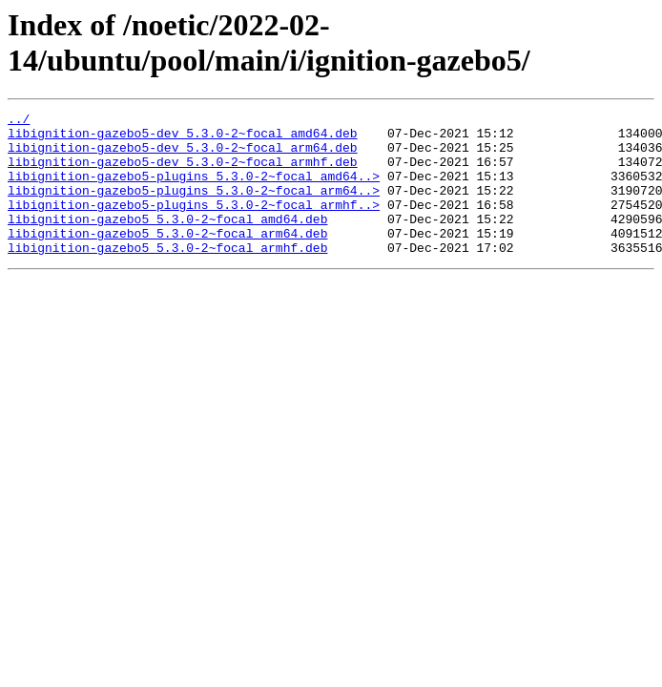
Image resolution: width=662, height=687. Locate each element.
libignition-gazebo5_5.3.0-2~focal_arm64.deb (167, 258)
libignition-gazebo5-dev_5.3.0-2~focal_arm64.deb (183, 155)
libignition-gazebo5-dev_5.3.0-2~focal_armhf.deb (183, 172)
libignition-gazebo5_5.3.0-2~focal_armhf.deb (167, 275)
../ (19, 121)
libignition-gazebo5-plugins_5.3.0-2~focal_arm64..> (194, 207)
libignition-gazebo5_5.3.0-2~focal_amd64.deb (167, 241)
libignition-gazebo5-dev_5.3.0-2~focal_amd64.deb (183, 138)
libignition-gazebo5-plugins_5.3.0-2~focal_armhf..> (194, 224)
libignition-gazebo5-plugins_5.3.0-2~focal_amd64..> (194, 189)
